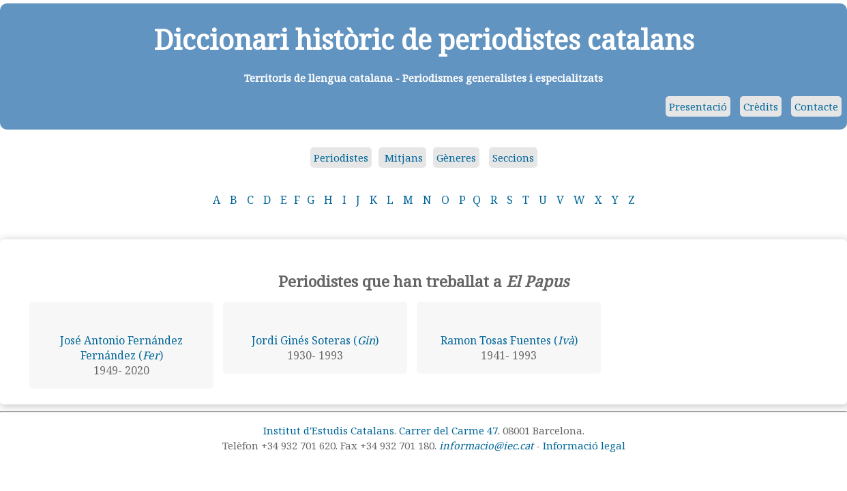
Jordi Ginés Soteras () (315, 340)
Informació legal (584, 445)
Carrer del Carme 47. (449, 430)
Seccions (513, 157)
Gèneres (456, 157)
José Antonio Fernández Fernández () (121, 348)
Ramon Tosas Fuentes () (509, 340)
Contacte (816, 106)
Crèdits (760, 106)
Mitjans (402, 157)
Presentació (698, 106)
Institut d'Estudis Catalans (328, 430)
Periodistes (341, 157)
